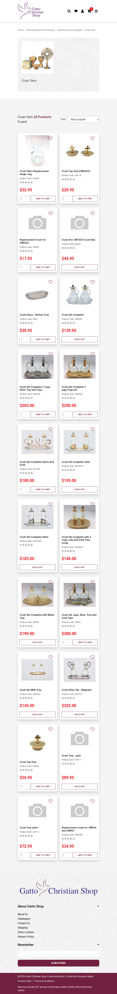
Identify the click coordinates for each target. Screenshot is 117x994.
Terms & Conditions (44, 981)
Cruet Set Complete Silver (34, 537)
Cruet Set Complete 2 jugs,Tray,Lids (74, 388)
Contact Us (24, 923)
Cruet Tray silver (29, 827)
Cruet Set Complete (73, 314)
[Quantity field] (24, 199)
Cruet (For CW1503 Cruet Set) (78, 239)
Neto (62, 976)
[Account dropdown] (83, 11)
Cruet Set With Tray (30, 689)
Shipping (22, 927)
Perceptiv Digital (85, 976)
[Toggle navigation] (96, 11)
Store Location (26, 932)
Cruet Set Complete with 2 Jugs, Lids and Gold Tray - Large (76, 540)
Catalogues (24, 918)
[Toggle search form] (69, 11)
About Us (23, 914)
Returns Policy (26, 936)
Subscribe (58, 963)
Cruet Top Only (28, 762)
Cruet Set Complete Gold (76, 462)
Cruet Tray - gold (71, 755)
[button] (89, 11)
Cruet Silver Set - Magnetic (77, 689)
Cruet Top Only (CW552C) (76, 171)
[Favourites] (76, 11)
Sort (63, 119)
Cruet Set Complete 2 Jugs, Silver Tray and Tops (35, 388)
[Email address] (58, 953)
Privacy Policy (24, 981)
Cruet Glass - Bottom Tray (34, 314)
